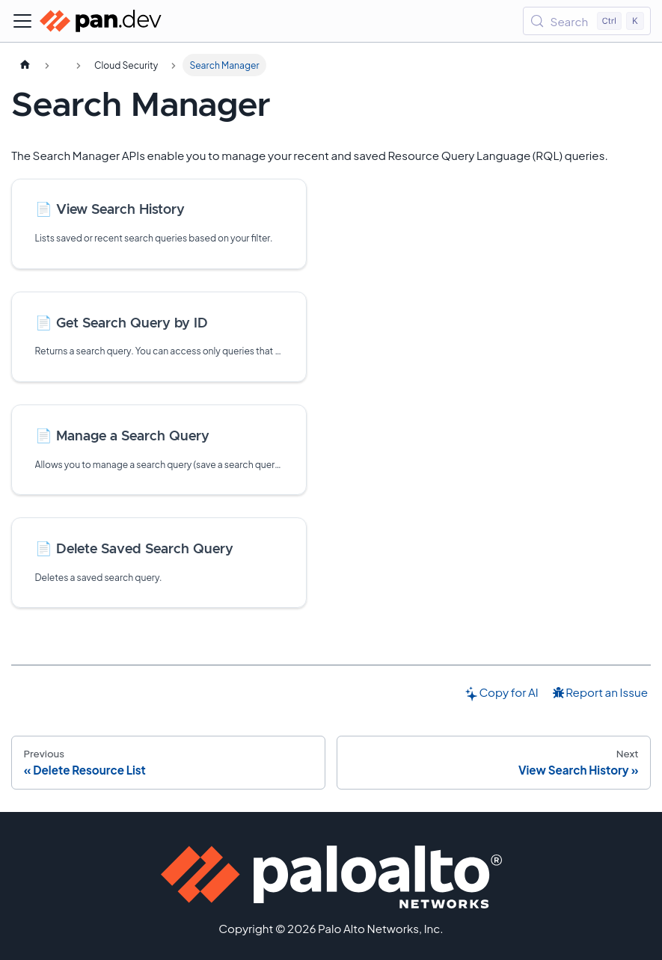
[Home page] (24, 65)
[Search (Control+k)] (587, 21)
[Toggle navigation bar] (22, 21)
